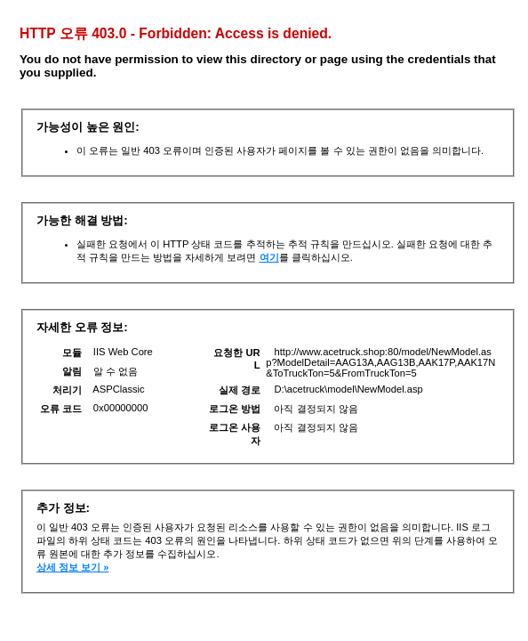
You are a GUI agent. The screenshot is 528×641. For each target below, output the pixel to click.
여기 (269, 257)
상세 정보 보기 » (72, 567)
